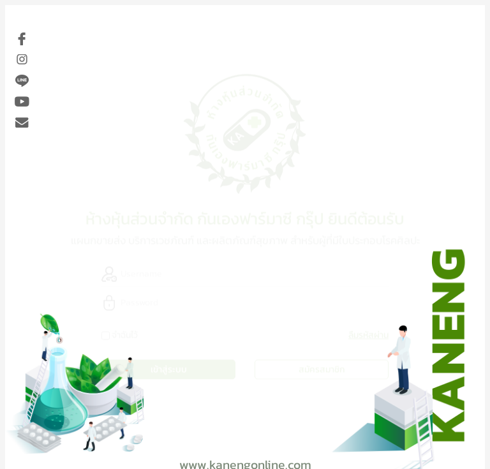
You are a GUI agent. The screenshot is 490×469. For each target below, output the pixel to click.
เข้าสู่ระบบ (169, 368)
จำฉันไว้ (125, 334)
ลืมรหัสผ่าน (368, 334)
